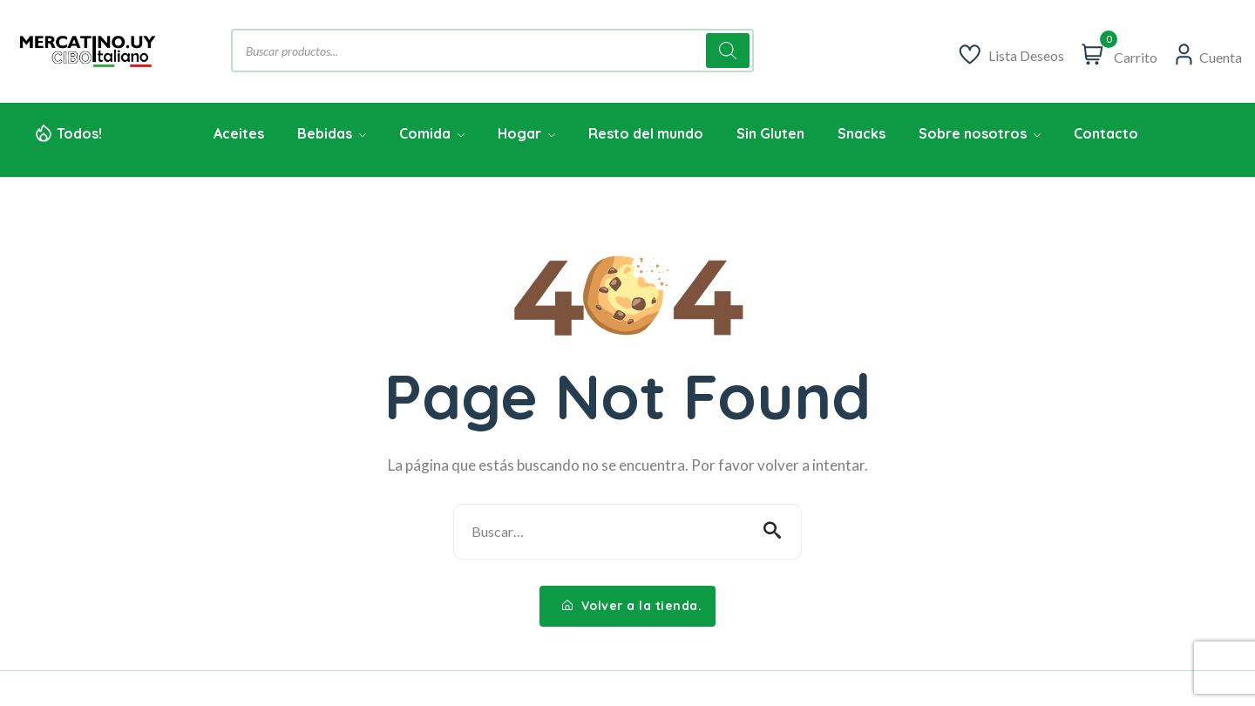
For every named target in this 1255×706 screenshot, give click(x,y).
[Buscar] (728, 50)
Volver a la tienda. (632, 606)
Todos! (79, 133)
